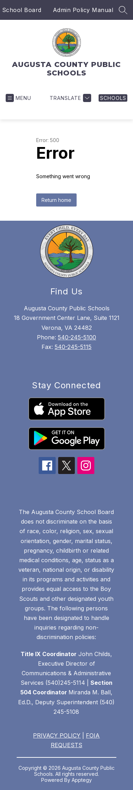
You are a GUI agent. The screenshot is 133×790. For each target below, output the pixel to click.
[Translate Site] (69, 98)
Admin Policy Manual (83, 9)
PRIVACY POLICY (57, 735)
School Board (21, 9)
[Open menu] (18, 98)
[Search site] (123, 10)
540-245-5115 (73, 346)
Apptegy (82, 780)
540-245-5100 (77, 337)
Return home (56, 200)
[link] (113, 98)
